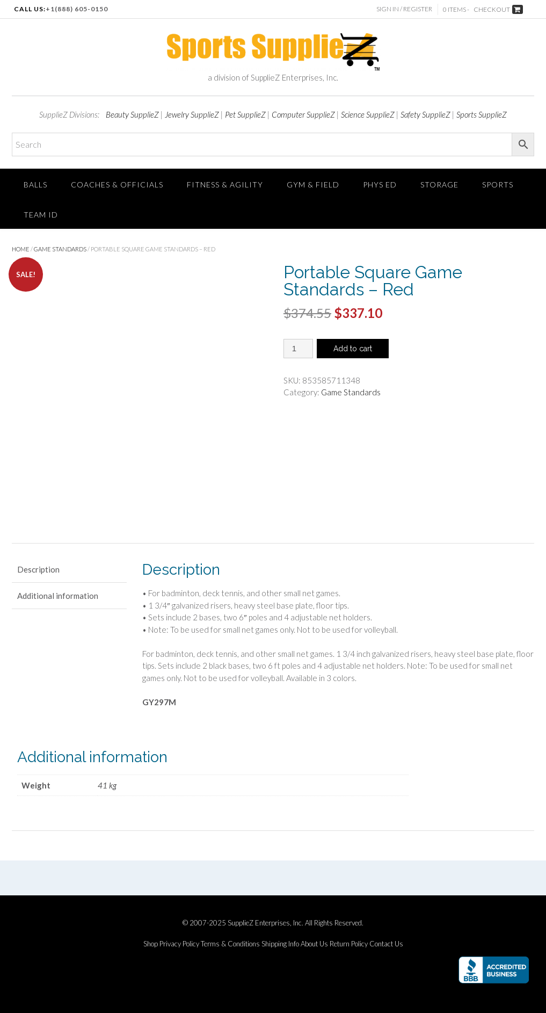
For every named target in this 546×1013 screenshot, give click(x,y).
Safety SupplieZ (425, 114)
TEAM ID (41, 214)
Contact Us (386, 943)
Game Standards (60, 248)
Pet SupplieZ (245, 114)
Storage (439, 184)
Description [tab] (38, 569)
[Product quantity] (298, 348)
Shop (150, 943)
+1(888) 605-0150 (77, 9)
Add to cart (352, 348)
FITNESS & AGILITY (225, 184)
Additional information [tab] (57, 595)
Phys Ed (380, 184)
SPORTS (497, 184)
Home (21, 248)
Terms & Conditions (230, 943)
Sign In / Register (404, 9)
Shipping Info (280, 943)
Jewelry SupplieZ (192, 114)
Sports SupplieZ (481, 114)
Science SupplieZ (368, 114)
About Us (314, 943)
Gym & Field (313, 184)
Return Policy (349, 943)
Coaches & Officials (117, 184)
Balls (35, 184)
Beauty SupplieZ (132, 114)
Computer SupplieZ (303, 114)
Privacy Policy (179, 943)
